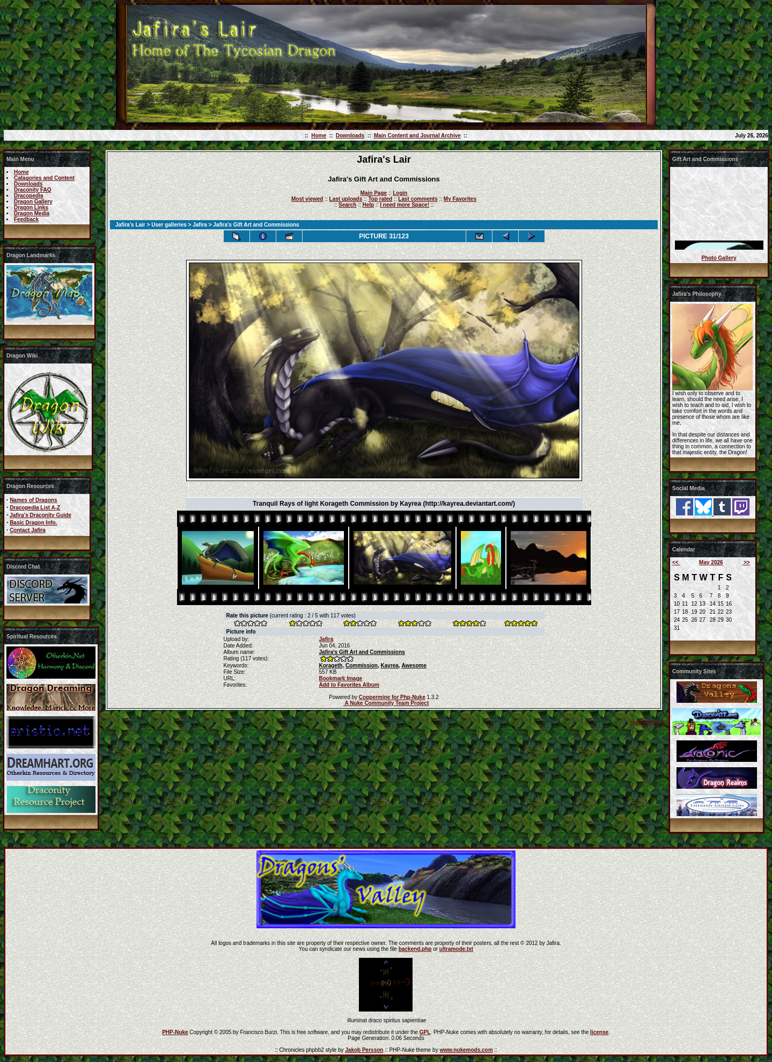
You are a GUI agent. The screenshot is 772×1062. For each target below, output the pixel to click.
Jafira (200, 225)
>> (745, 562)
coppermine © (648, 722)
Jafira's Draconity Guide (40, 515)
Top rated (380, 199)
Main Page (374, 193)
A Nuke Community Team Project (386, 703)
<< (676, 562)
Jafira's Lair (130, 225)
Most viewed (307, 199)
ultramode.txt (456, 949)
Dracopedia (28, 196)
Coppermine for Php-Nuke (392, 697)
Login (400, 193)
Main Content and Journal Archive (417, 136)
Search (347, 205)
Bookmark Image (341, 678)
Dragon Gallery (33, 202)
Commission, (362, 665)
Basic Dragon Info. (33, 523)
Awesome (414, 665)
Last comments (417, 199)
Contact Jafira (28, 530)
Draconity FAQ (32, 190)
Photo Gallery (718, 258)
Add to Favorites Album (349, 685)
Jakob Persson (364, 1050)
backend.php (415, 949)
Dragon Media (31, 213)
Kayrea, (390, 665)
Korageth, (331, 665)
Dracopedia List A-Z (35, 508)
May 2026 (711, 562)
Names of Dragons (33, 500)
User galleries (169, 225)
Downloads (350, 136)
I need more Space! (404, 205)
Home (318, 136)
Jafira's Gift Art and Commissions (362, 652)
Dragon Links (31, 207)
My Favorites (460, 199)
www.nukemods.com (465, 1050)
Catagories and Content (44, 178)
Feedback (26, 219)
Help (368, 205)
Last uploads (346, 199)
